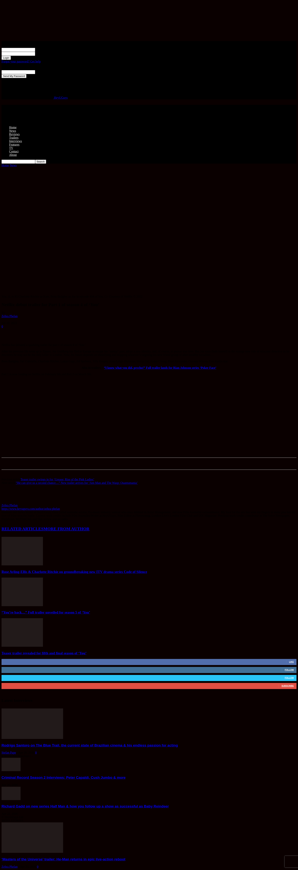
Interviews (15, 141)
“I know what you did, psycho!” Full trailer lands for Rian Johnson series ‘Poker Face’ (160, 367)
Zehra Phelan (10, 316)
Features (14, 144)
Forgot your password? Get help (21, 61)
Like (291, 662)
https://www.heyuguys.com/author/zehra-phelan (31, 508)
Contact (14, 151)
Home (13, 127)
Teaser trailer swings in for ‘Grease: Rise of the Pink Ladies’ (57, 479)
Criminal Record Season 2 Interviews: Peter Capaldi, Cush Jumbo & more (64, 778)
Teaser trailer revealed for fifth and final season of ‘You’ (44, 653)
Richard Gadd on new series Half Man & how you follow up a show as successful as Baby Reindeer (85, 806)
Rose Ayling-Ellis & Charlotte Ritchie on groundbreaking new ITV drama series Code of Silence (74, 572)
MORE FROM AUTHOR (67, 528)
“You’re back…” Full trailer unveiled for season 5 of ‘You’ (46, 612)
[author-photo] (11, 501)
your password (44, 53)
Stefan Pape (9, 752)
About (13, 154)
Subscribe (287, 686)
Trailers (13, 137)
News (12, 130)
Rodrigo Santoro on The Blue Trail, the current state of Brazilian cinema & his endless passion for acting (90, 745)
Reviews (14, 134)
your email (41, 72)
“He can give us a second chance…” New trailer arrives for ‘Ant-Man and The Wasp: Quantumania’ (77, 482)
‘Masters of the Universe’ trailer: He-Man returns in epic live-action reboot (63, 859)
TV (11, 148)
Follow (289, 670)
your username (44, 49)
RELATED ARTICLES (23, 528)
